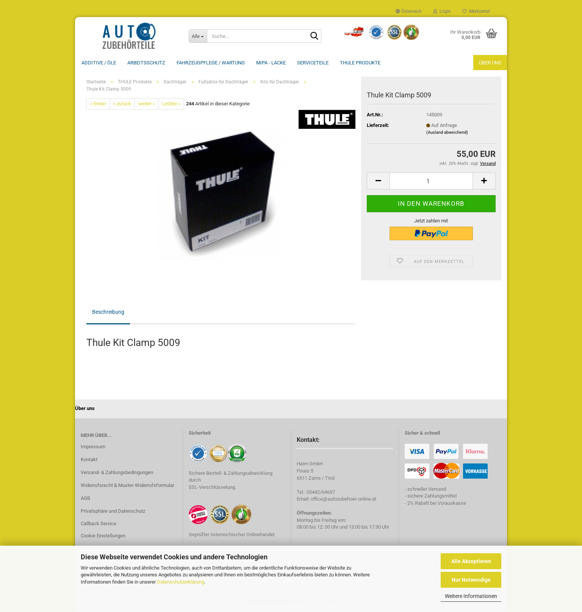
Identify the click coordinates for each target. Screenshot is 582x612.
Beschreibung (108, 312)
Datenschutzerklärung (180, 582)
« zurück (122, 103)
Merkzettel (476, 11)
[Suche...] (198, 36)
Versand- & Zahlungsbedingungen (117, 472)
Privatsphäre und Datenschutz (113, 511)
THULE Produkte (360, 63)
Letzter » (171, 103)
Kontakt (89, 459)
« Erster (98, 103)
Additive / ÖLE (98, 63)
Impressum (93, 446)
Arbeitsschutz (146, 63)
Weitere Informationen (471, 596)
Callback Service (98, 523)
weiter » (146, 103)
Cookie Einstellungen (103, 535)
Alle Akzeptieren (471, 561)
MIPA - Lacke (271, 63)
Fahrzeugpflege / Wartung (211, 63)
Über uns (490, 63)
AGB (85, 498)
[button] (408, 11)
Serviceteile (313, 63)
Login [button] (442, 11)
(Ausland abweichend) (447, 132)
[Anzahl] (431, 180)
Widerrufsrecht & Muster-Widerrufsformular (127, 485)
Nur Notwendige (471, 580)
